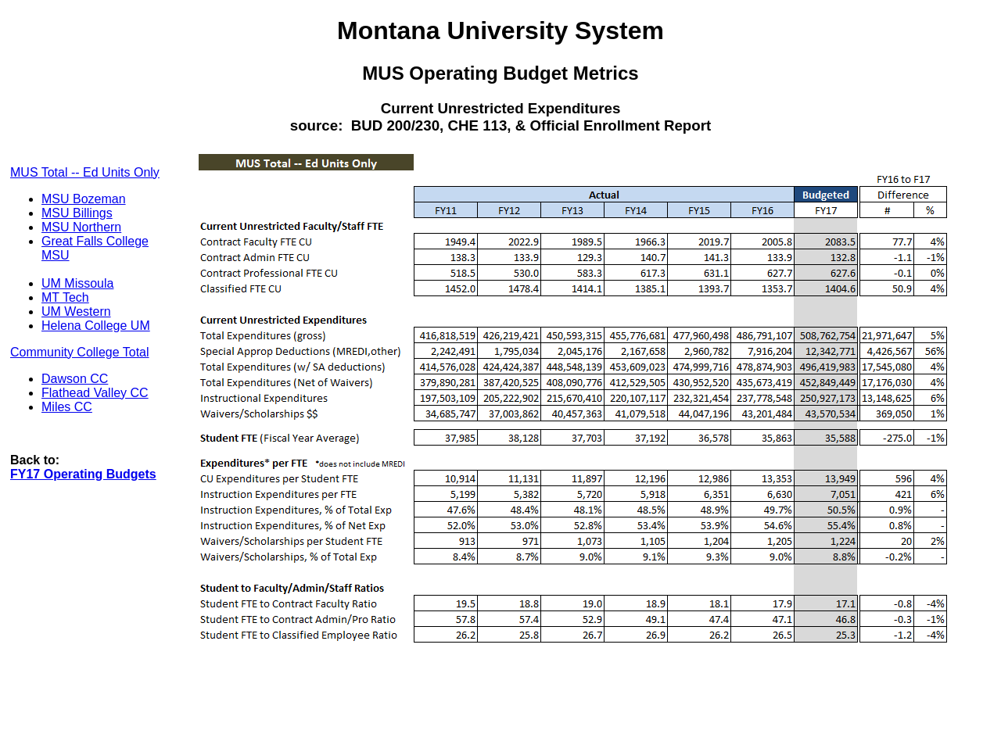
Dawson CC (74, 378)
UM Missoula (77, 283)
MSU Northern (81, 227)
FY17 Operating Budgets (83, 474)
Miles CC (66, 407)
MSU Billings (77, 213)
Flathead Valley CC (95, 392)
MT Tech (65, 297)
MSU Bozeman (83, 199)
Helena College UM (95, 325)
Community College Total (79, 352)
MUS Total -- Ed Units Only (85, 172)
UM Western (76, 311)
